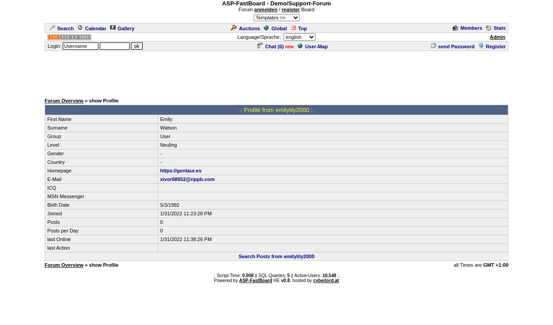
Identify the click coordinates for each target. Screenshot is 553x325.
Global (275, 28)
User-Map (312, 46)
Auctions (245, 28)
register (291, 9)
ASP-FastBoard (255, 280)
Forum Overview (64, 100)
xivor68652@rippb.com (187, 179)
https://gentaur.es (181, 170)
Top (299, 28)
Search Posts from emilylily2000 (276, 256)
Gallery (122, 28)
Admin (497, 37)
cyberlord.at (326, 280)
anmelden (265, 9)
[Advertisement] (276, 72)
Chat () (270, 46)
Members (467, 28)
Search (62, 28)
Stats (496, 28)
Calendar (91, 28)
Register (492, 46)
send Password (453, 46)
